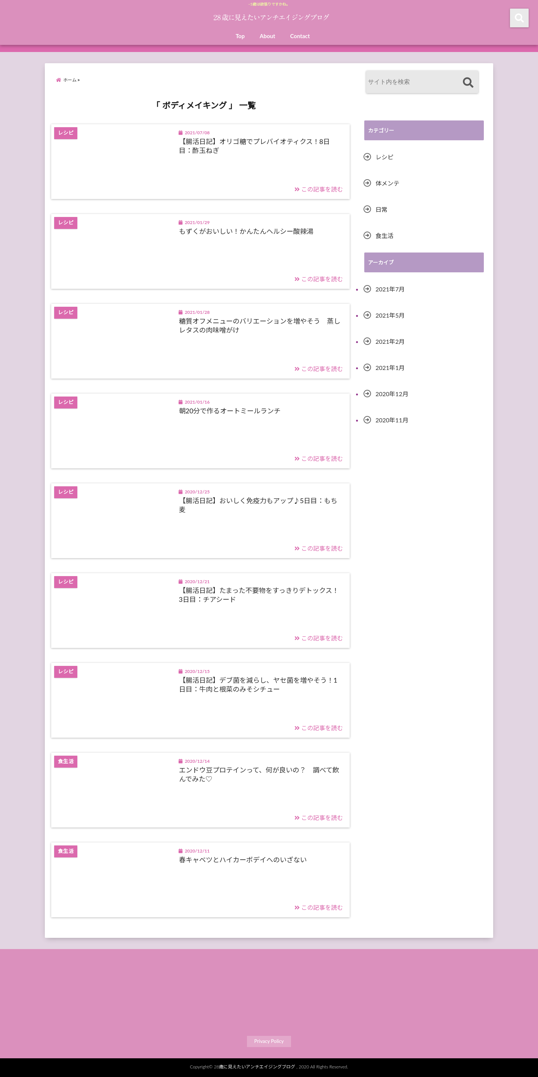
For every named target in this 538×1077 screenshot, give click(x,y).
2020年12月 (391, 393)
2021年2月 (390, 341)
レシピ (384, 156)
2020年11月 (391, 419)
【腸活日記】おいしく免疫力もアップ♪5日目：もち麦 (258, 504)
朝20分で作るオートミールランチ (230, 411)
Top (240, 36)
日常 (381, 209)
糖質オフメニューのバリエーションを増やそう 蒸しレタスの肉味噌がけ (259, 325)
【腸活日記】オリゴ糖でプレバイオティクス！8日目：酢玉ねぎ (254, 145)
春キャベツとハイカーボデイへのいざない (243, 860)
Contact (300, 36)
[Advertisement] (424, 508)
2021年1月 (390, 367)
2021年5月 (390, 315)
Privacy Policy (269, 1041)
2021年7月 (390, 289)
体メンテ (387, 183)
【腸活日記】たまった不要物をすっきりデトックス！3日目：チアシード (259, 594)
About (267, 36)
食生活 (384, 235)
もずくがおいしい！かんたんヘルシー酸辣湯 (246, 231)
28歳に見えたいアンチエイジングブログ (254, 1067)
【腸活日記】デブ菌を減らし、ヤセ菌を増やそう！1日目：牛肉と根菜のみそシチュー (258, 684)
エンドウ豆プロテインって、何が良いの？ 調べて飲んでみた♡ (259, 774)
